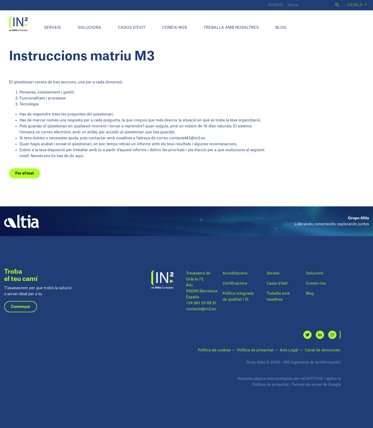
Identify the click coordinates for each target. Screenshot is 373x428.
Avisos (275, 5)
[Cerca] (310, 5)
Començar (20, 307)
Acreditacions (235, 273)
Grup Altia (255, 362)
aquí (79, 156)
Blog (280, 28)
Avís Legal (289, 350)
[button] (337, 5)
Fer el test (24, 173)
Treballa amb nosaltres (231, 28)
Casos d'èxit (131, 28)
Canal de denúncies (322, 350)
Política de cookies (215, 350)
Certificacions (235, 283)
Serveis (52, 28)
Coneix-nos (174, 28)
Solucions (89, 28)
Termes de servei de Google (316, 385)
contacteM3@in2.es (187, 138)
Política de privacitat (255, 350)
